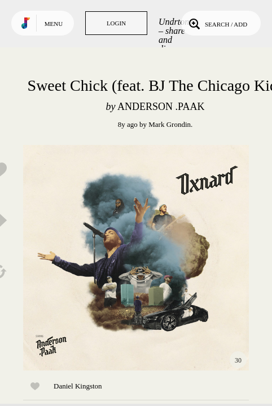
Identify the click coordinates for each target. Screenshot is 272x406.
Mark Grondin (169, 124)
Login (116, 23)
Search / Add (217, 23)
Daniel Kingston (78, 386)
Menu (54, 23)
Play (136, 257)
